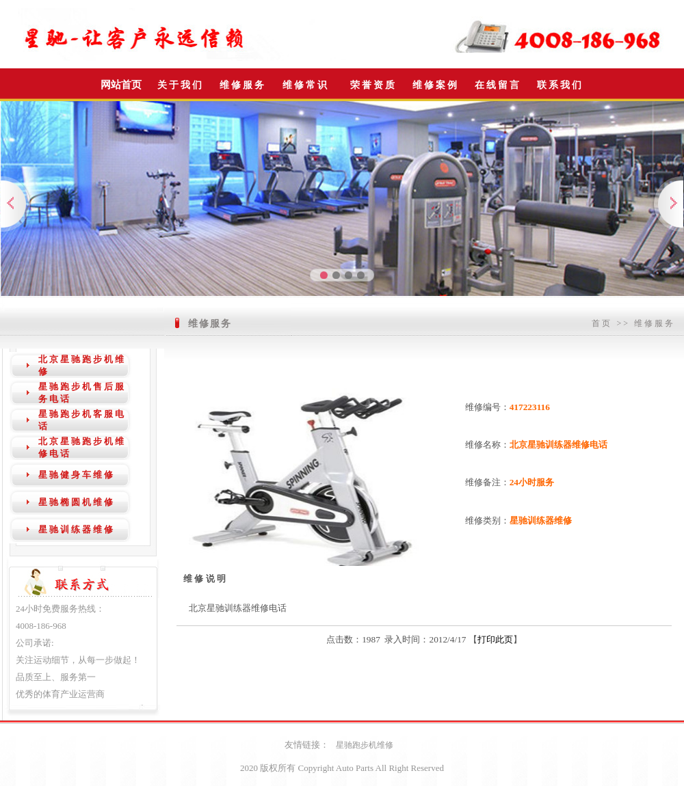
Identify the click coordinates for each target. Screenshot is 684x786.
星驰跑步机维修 (364, 745)
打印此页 (495, 639)
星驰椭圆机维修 (76, 502)
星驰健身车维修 (76, 475)
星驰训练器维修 (76, 529)
